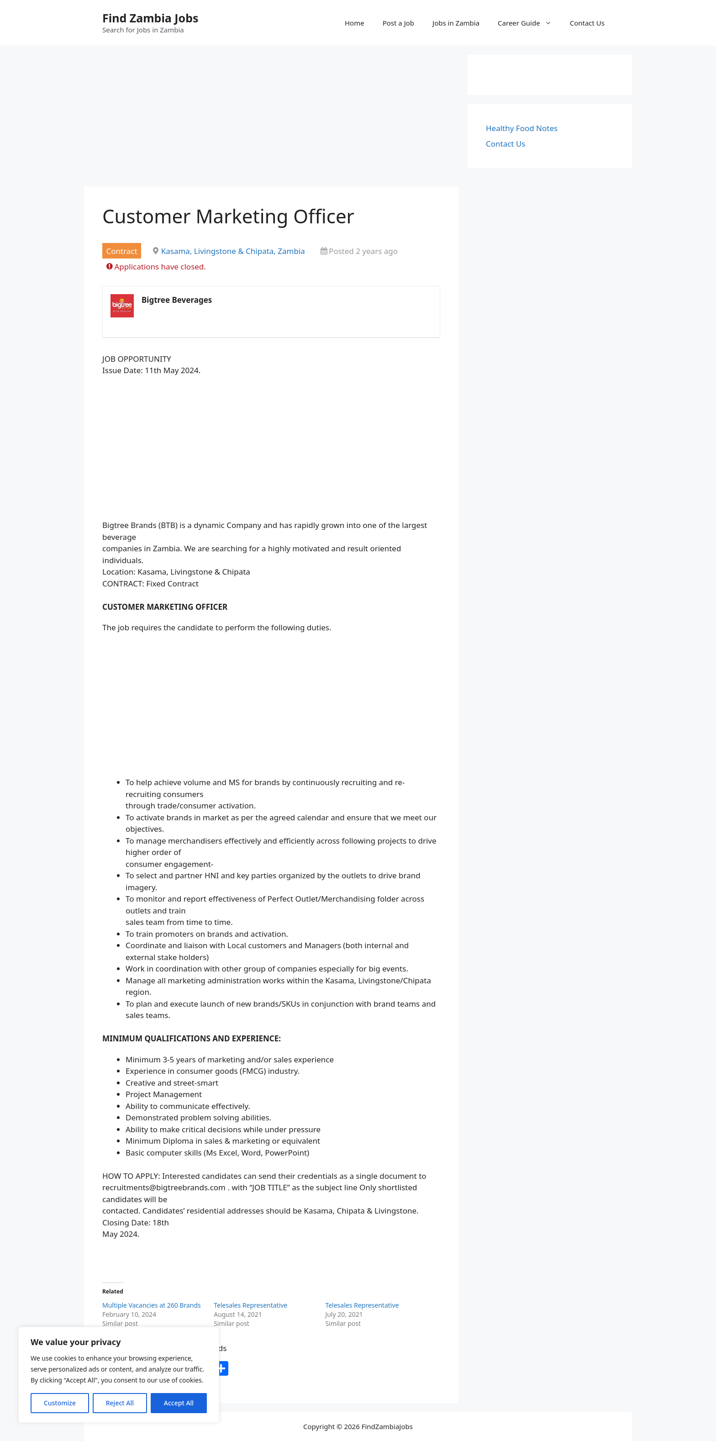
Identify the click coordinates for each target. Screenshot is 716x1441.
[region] (118, 1375)
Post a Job (398, 22)
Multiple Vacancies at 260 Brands (151, 1305)
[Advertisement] (271, 119)
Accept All (179, 1403)
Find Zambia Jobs (150, 18)
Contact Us (587, 22)
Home (354, 22)
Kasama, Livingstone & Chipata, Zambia (233, 251)
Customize (60, 1403)
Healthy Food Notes (522, 128)
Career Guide (529, 23)
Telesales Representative (250, 1305)
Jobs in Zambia (455, 22)
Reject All (120, 1403)
